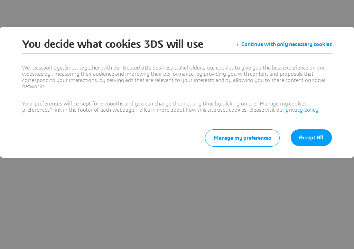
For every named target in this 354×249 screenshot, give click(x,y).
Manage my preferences (242, 138)
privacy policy (302, 110)
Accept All (311, 137)
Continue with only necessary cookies (286, 44)
